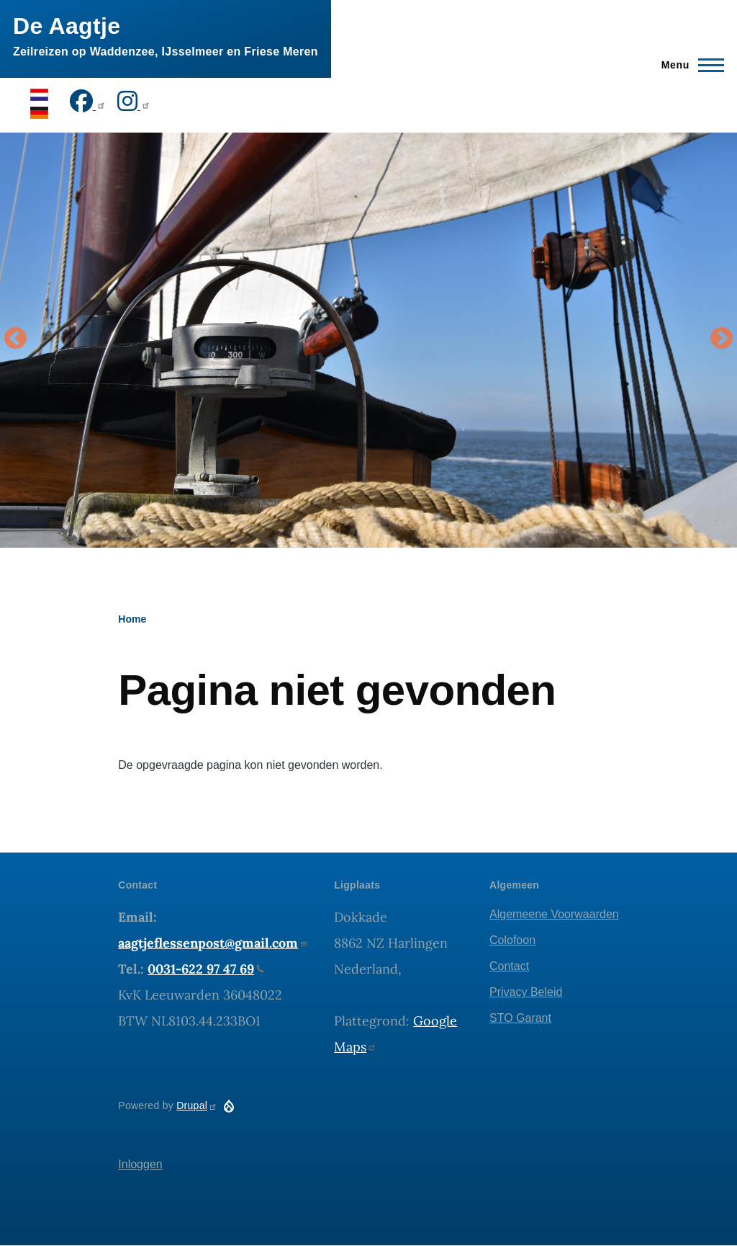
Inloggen (140, 1164)
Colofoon (512, 940)
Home (132, 619)
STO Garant (520, 1018)
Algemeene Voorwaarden (554, 914)
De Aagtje (66, 26)
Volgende (722, 339)
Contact (509, 966)
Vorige (15, 339)
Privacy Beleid (525, 992)
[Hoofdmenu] (688, 65)
